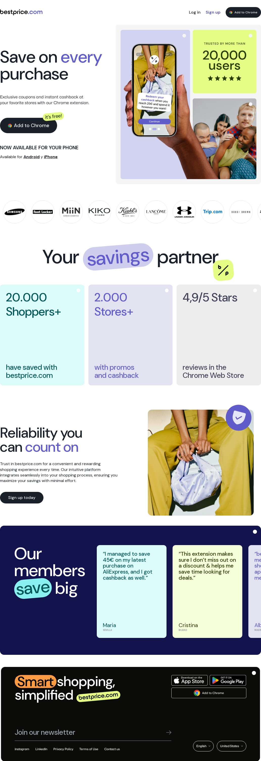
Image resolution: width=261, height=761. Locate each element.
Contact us (112, 749)
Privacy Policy (63, 749)
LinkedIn (41, 749)
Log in (195, 12)
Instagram (22, 749)
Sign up (213, 12)
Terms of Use (88, 749)
